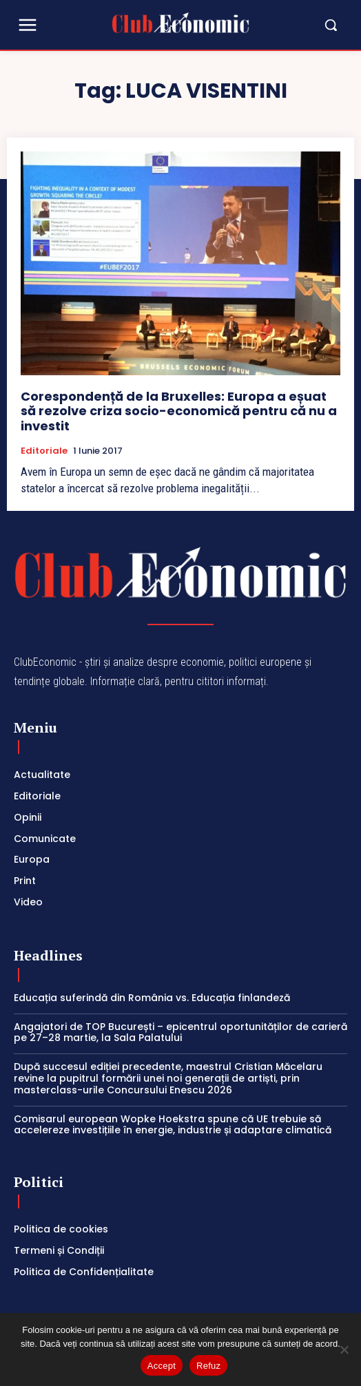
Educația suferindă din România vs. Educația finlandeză (152, 998)
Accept (161, 1366)
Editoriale (44, 450)
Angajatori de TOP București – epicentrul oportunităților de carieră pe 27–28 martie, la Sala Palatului (180, 1032)
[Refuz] (344, 1349)
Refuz (208, 1366)
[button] (298, 24)
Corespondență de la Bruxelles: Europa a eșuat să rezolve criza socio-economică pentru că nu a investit (179, 411)
